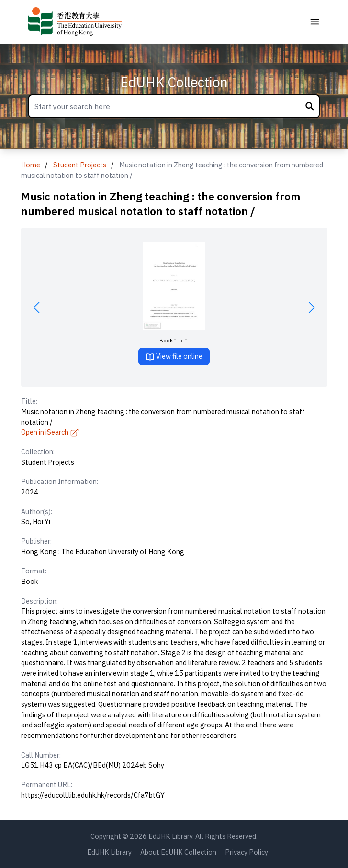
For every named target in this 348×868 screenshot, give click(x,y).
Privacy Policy (246, 852)
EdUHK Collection (174, 82)
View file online (174, 357)
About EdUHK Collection (178, 852)
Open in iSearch (50, 432)
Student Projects (79, 164)
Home (30, 164)
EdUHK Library (109, 852)
